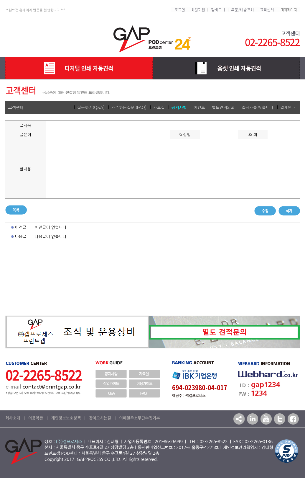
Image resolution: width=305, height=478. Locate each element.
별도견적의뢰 (223, 108)
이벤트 (199, 108)
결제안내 (288, 108)
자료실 (159, 108)
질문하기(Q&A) (91, 108)
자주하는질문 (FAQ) (128, 108)
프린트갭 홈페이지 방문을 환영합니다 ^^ (35, 10)
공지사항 (179, 108)
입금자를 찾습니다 (257, 108)
